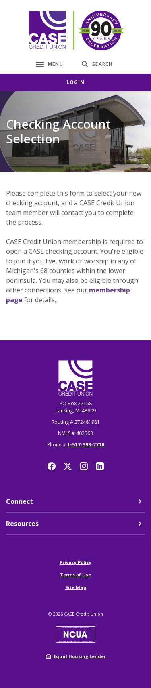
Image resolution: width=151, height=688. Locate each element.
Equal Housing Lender (80, 656)
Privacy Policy (75, 562)
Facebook (52, 466)
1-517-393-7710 (85, 444)
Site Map (75, 587)
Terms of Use (75, 575)
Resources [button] (22, 523)
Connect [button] (19, 501)
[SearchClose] (97, 64)
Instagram (84, 466)
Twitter (68, 466)
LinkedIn (100, 466)
